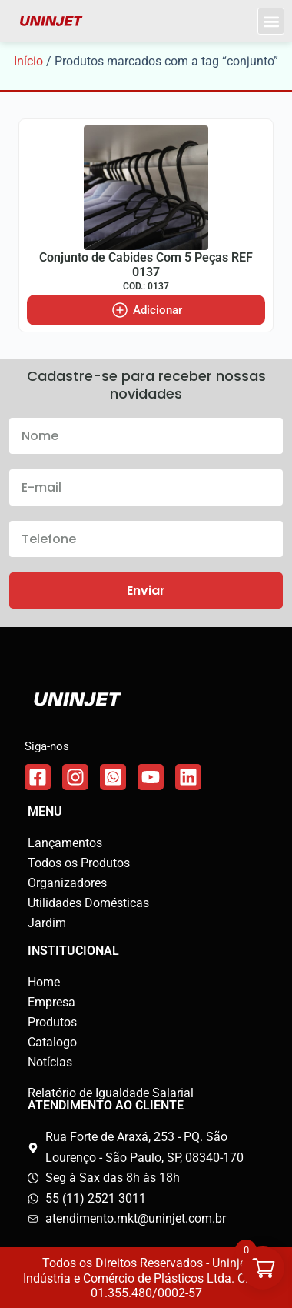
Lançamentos (65, 843)
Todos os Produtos (79, 863)
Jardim (47, 923)
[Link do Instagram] (75, 777)
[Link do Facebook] (38, 777)
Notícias (50, 1062)
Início (28, 61)
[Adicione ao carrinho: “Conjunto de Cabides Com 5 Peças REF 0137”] (146, 310)
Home (44, 982)
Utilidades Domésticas (88, 903)
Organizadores (67, 883)
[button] (270, 21)
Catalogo (52, 1042)
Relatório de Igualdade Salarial (111, 1093)
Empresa (51, 1002)
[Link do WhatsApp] (113, 777)
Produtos (52, 1022)
